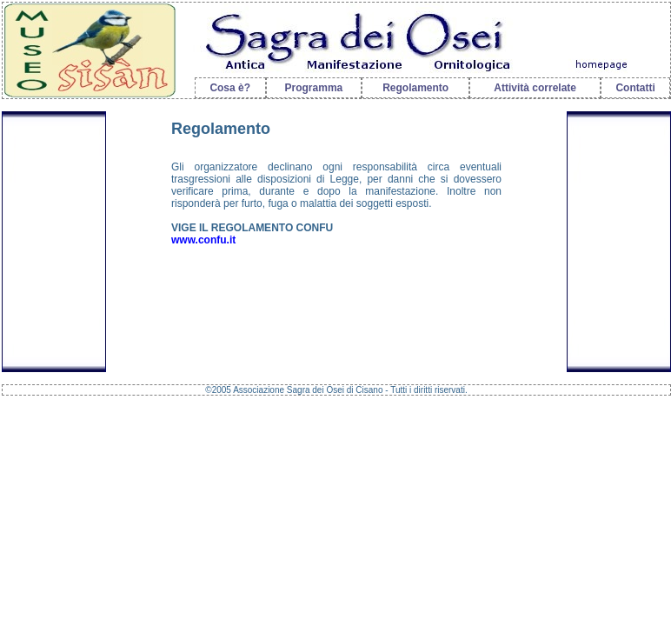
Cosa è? (229, 88)
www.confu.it (203, 240)
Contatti (634, 88)
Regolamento (415, 88)
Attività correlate (535, 88)
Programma (314, 88)
